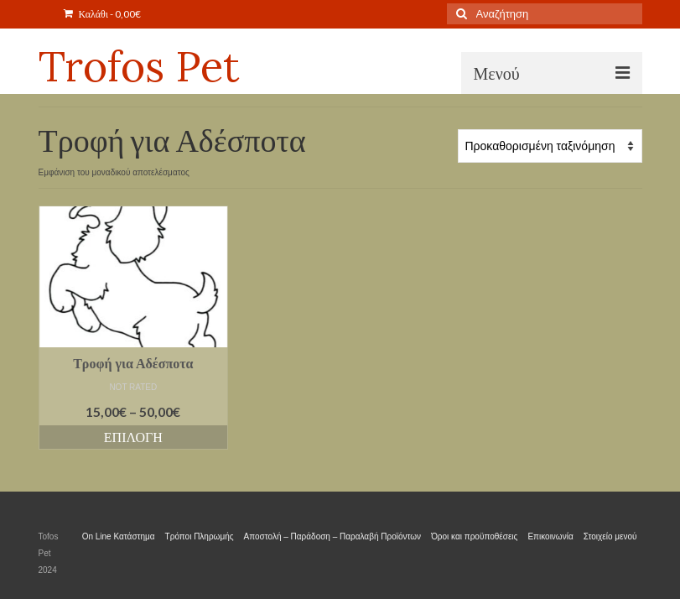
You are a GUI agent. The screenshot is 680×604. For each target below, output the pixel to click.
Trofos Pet (139, 66)
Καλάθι (103, 14)
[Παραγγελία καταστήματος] (550, 146)
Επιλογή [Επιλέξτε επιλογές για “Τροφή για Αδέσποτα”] (133, 437)
